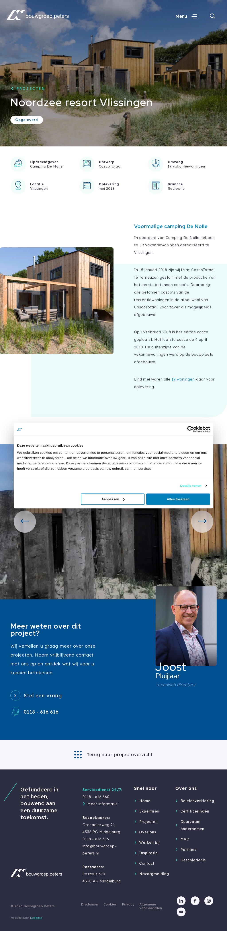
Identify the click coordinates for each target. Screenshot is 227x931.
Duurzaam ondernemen (192, 825)
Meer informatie (103, 804)
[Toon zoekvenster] (212, 16)
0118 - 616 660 (96, 797)
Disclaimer (90, 904)
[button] (25, 522)
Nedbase (36, 917)
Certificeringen (193, 811)
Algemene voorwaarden (150, 906)
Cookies (110, 904)
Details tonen (190, 485)
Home (145, 801)
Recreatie (176, 188)
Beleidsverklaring (193, 801)
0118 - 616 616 (41, 712)
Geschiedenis (193, 860)
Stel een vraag (43, 695)
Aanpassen (113, 499)
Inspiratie (148, 853)
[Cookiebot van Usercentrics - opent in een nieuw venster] (190, 429)
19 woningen (183, 379)
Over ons (147, 832)
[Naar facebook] (195, 900)
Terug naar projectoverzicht (120, 754)
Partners (188, 849)
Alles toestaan (178, 499)
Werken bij (149, 842)
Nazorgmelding (152, 874)
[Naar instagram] (208, 900)
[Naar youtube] (181, 911)
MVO (185, 839)
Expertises (149, 811)
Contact (147, 863)
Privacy (128, 904)
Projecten (30, 88)
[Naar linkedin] (181, 900)
